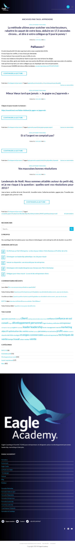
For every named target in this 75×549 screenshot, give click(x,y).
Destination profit (6, 354)
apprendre (31, 83)
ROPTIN (3, 301)
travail (55, 213)
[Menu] (72, 6)
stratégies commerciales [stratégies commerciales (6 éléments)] (31, 335)
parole (55, 83)
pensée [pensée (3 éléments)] (36, 331)
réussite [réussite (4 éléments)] (4, 335)
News (3, 363)
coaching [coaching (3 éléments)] (30, 319)
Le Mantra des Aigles (7, 470)
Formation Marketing (7, 488)
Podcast (3, 476)
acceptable (4, 213)
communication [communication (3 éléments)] (36, 319)
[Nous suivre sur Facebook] (64, 528)
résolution (36, 213)
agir (29, 160)
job (47, 160)
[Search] (68, 6)
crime (44, 83)
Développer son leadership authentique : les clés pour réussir (26, 256)
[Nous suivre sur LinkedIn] (68, 528)
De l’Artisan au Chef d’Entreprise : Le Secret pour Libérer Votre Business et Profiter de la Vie (37, 251)
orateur (48, 83)
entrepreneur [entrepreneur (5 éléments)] (65, 323)
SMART (42, 213)
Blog (2, 479)
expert (35, 127)
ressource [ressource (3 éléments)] (70, 331)
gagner (42, 127)
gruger (46, 127)
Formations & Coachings (8, 511)
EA (44, 39)
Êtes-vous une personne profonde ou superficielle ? (22, 287)
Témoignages (5, 473)
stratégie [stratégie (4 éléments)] (16, 335)
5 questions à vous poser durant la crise (24, 306)
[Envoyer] (72, 229)
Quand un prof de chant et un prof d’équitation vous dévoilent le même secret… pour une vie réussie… (41, 292)
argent (38, 160)
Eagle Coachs (5, 466)
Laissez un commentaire (67, 85)
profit (27, 213)
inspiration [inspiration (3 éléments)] (20, 327)
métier (50, 160)
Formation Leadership (7, 501)
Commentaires (69, 213)
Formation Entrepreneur (8, 498)
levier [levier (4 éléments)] (45, 327)
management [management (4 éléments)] (51, 327)
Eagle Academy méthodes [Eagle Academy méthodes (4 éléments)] (50, 323)
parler (52, 83)
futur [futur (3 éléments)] (8, 327)
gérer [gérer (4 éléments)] (15, 327)
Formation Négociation (7, 495)
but (15, 213)
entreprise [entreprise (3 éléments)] (4, 327)
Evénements (4, 463)
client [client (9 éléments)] (24, 318)
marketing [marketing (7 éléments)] (66, 327)
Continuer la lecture (14, 73)
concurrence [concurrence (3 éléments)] (43, 319)
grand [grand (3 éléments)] (11, 327)
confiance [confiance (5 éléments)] (51, 318)
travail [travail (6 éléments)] (16, 339)
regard (50, 127)
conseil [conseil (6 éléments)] (4, 323)
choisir (42, 160)
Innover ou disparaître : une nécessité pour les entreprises (25, 262)
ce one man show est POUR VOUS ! (47, 66)
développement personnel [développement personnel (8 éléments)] (27, 322)
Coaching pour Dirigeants (8, 508)
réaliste (31, 213)
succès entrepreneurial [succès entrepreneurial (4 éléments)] (51, 335)
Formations (4, 460)
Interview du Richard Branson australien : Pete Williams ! (25, 301)
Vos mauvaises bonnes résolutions (37, 168)
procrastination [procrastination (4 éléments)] (51, 331)
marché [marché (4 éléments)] (58, 327)
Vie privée (45, 543)
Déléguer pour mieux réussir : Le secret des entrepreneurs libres (28, 273)
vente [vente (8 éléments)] (33, 339)
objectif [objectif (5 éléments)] (4, 331)
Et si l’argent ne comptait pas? (37, 135)
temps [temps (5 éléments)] (10, 339)
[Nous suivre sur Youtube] (71, 528)
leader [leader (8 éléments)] (26, 327)
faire (45, 160)
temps (51, 213)
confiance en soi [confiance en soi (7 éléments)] (63, 318)
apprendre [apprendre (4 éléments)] (4, 319)
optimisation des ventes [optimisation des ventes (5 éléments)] (18, 331)
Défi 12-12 (4, 350)
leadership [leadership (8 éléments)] (36, 327)
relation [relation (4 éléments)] (65, 331)
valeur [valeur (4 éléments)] (22, 339)
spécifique (47, 213)
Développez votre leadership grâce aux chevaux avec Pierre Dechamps (30, 268)
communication (38, 83)
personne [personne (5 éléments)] (42, 331)
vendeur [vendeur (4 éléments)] (26, 339)
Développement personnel (8, 357)
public (59, 83)
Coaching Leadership (7, 505)
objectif (24, 213)
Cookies (52, 543)
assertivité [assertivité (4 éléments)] (11, 319)
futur (39, 127)
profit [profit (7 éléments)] (60, 331)
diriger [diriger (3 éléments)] (10, 323)
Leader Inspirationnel (7, 360)
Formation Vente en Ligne (8, 492)
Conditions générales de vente (30, 543)
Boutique (3, 483)
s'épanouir (55, 160)
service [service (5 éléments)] (10, 335)
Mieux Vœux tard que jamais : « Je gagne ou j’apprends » (37, 93)
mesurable (19, 213)
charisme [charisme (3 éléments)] (18, 319)
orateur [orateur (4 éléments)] (31, 331)
